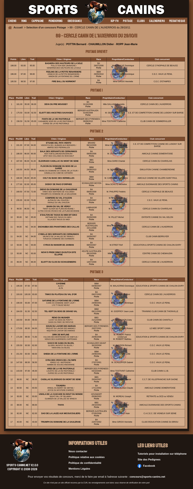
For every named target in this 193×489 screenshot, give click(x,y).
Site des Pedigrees (149, 459)
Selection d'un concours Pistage (46, 27)
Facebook (146, 466)
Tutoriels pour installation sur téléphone (162, 453)
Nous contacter (78, 451)
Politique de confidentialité (85, 463)
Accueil (19, 27)
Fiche (98, 68)
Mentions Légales (79, 468)
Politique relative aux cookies (87, 457)
